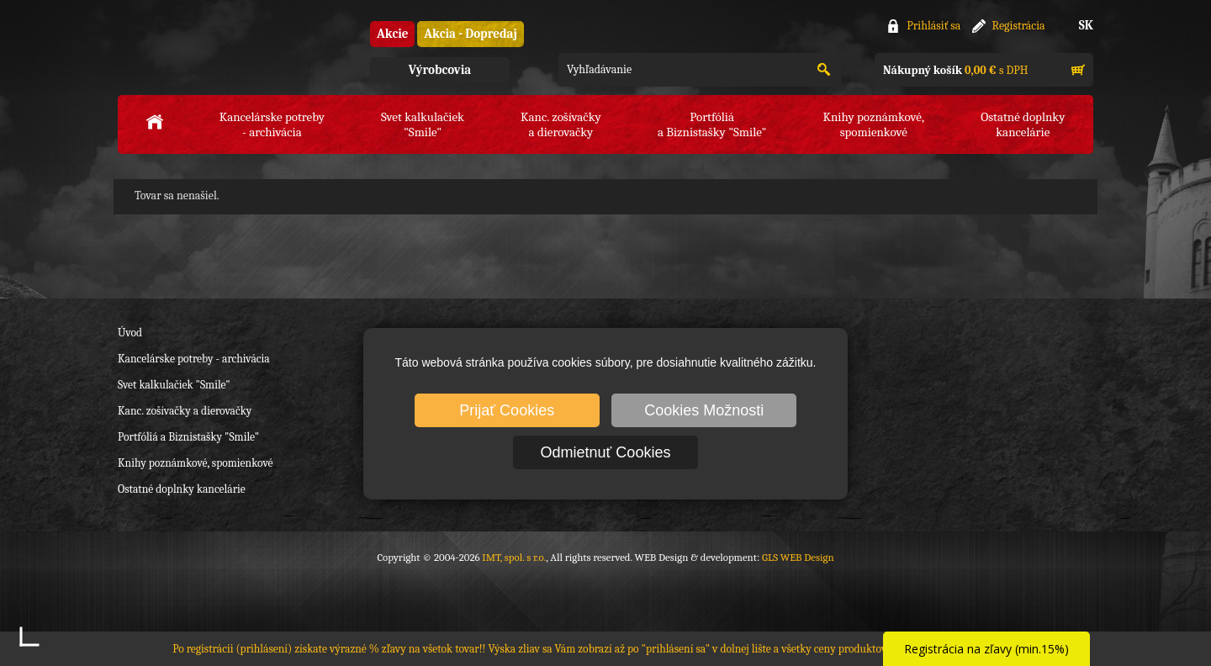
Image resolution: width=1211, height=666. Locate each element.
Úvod (130, 332)
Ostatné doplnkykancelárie (1023, 124)
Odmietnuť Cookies (606, 452)
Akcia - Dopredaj (470, 33)
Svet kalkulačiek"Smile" (422, 124)
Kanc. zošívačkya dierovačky (561, 124)
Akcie (392, 33)
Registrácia (1018, 25)
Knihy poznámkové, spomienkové (195, 463)
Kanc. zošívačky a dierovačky (184, 410)
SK (1086, 25)
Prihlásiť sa (933, 25)
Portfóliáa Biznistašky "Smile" (712, 124)
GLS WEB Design (798, 557)
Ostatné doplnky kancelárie (182, 489)
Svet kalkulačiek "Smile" (174, 384)
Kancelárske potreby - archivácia (194, 358)
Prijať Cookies (506, 410)
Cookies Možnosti (704, 410)
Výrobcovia (440, 69)
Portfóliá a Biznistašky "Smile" (188, 437)
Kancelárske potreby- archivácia (272, 124)
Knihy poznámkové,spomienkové (873, 124)
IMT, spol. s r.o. (210, 51)
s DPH (955, 70)
